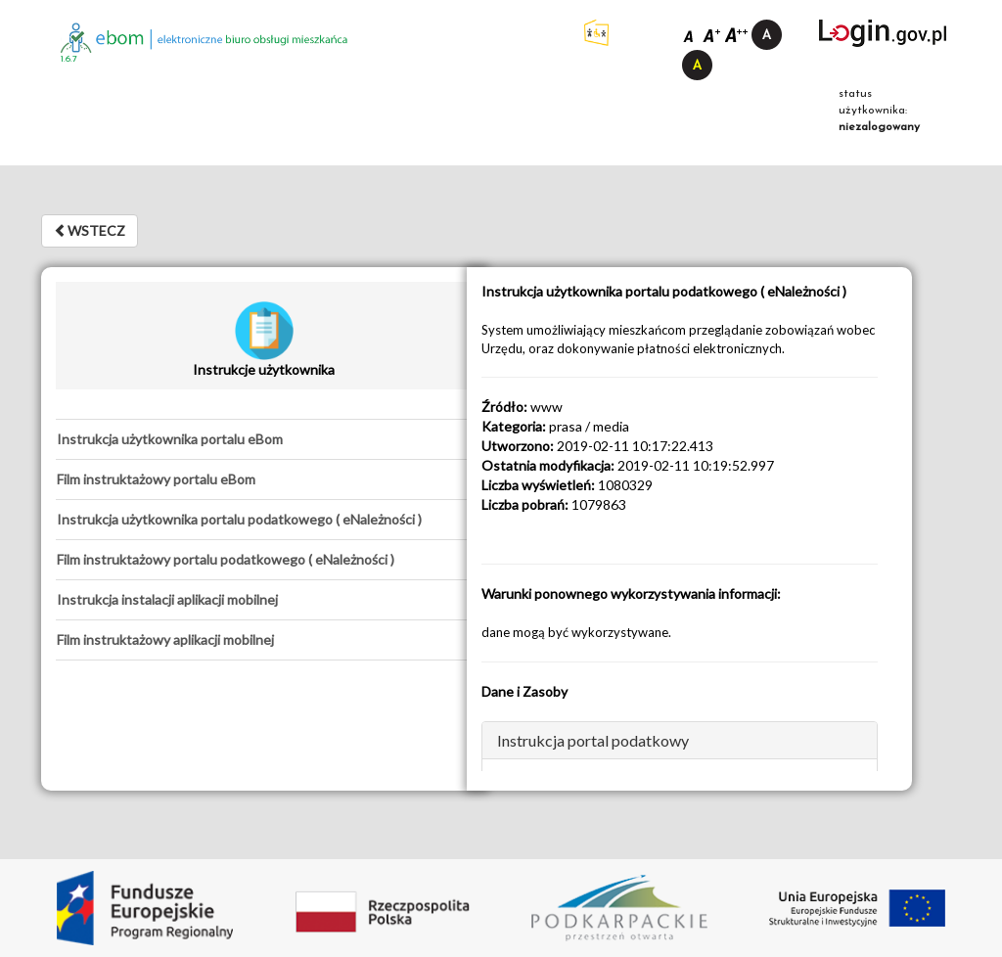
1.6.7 (69, 59)
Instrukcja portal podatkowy (593, 740)
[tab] (263, 439)
